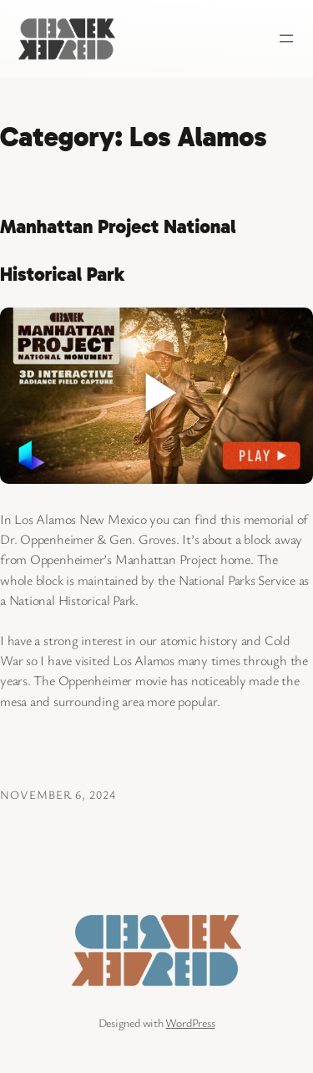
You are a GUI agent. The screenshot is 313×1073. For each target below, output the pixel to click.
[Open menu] (286, 38)
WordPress (190, 1022)
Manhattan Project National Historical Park (117, 251)
